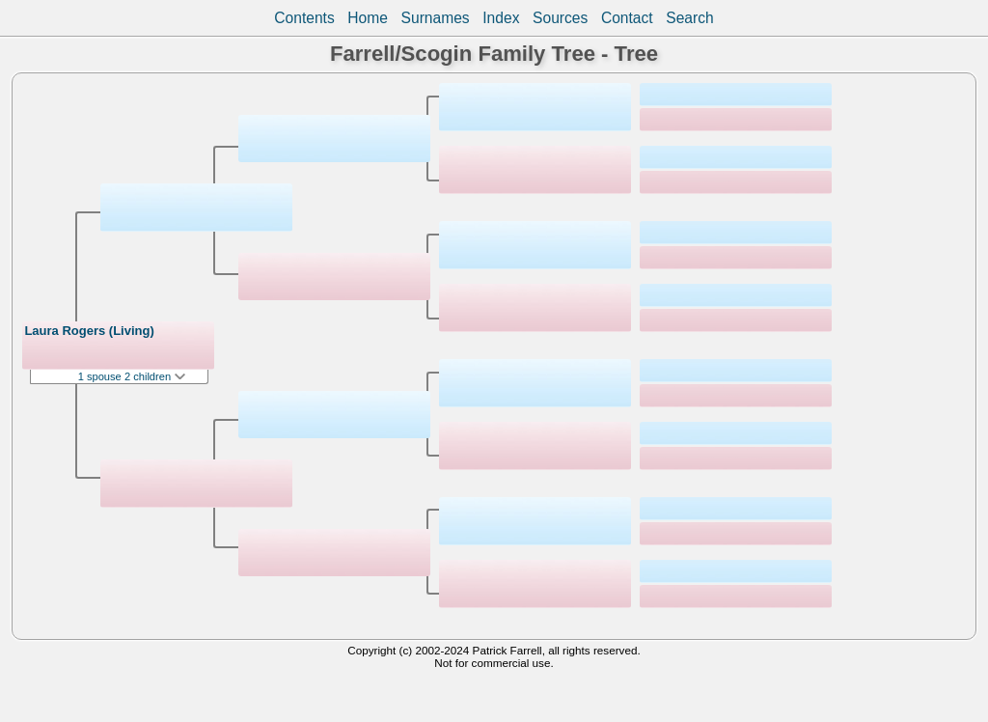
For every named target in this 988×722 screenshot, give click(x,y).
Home (367, 18)
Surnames (435, 18)
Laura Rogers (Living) (88, 330)
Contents (304, 18)
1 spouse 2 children (132, 376)
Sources (560, 18)
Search (689, 18)
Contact (627, 18)
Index (500, 18)
